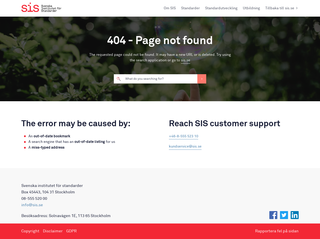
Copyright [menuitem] (30, 231)
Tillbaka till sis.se (282, 8)
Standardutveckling (221, 8)
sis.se (185, 60)
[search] (160, 79)
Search (201, 79)
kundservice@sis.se (185, 146)
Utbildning (251, 8)
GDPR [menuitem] (71, 231)
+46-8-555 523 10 (183, 136)
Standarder (190, 8)
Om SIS (170, 8)
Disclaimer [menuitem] (53, 231)
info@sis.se (32, 205)
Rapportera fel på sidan (277, 231)
